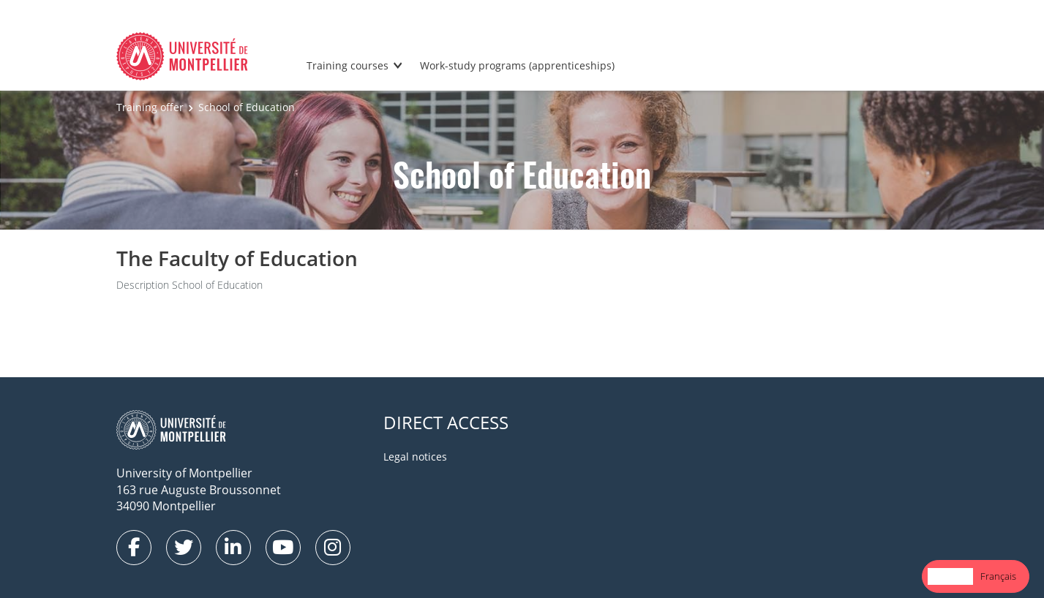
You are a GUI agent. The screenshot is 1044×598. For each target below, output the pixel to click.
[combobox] (950, 576)
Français (998, 576)
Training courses (347, 65)
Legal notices (415, 456)
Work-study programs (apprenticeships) (517, 65)
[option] (998, 576)
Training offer (150, 107)
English (950, 576)
